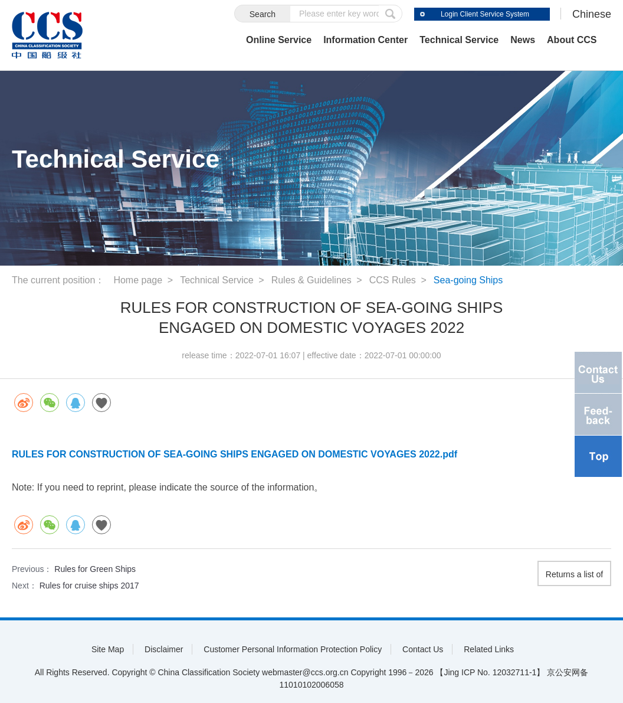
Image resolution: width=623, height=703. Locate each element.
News (522, 40)
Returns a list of (574, 574)
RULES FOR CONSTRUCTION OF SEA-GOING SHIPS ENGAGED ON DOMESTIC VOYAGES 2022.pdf (234, 454)
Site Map (107, 649)
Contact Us (422, 649)
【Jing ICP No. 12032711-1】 (490, 672)
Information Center (365, 40)
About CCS (571, 40)
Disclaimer (164, 649)
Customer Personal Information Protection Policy (293, 649)
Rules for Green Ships (95, 569)
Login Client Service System (485, 14)
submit (390, 13)
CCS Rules (392, 280)
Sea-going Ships (468, 280)
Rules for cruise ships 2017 (89, 585)
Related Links (489, 649)
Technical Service (459, 40)
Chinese (591, 14)
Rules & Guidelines (311, 280)
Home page (137, 280)
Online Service (279, 40)
